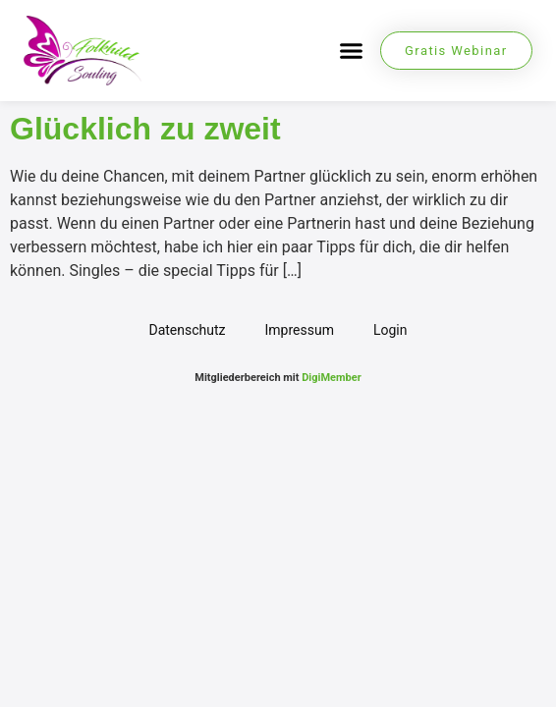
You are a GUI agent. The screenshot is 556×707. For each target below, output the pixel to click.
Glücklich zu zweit (145, 128)
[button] (351, 51)
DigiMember (331, 377)
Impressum (299, 330)
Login (390, 330)
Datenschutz (186, 330)
